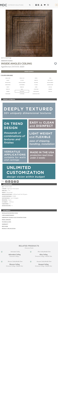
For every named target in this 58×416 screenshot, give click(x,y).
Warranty (5, 331)
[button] (55, 63)
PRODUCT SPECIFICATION (8, 335)
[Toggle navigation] (56, 5)
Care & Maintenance (8, 322)
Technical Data (6, 328)
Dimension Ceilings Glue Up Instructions (14, 324)
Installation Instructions (10, 320)
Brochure (5, 333)
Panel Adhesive (6, 326)
